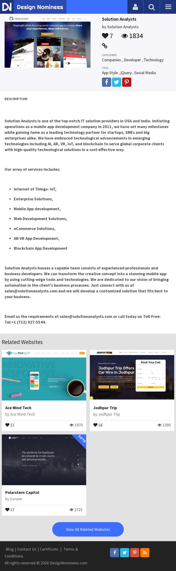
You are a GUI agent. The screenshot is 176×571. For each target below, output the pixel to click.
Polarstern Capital (22, 492)
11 (9, 424)
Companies (111, 59)
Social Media (145, 72)
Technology (154, 59)
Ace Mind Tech (18, 407)
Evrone (16, 498)
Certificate (49, 549)
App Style (110, 72)
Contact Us (26, 549)
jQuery (126, 72)
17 (9, 509)
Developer (132, 59)
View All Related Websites (88, 529)
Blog (10, 549)
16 (97, 424)
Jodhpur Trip (105, 407)
